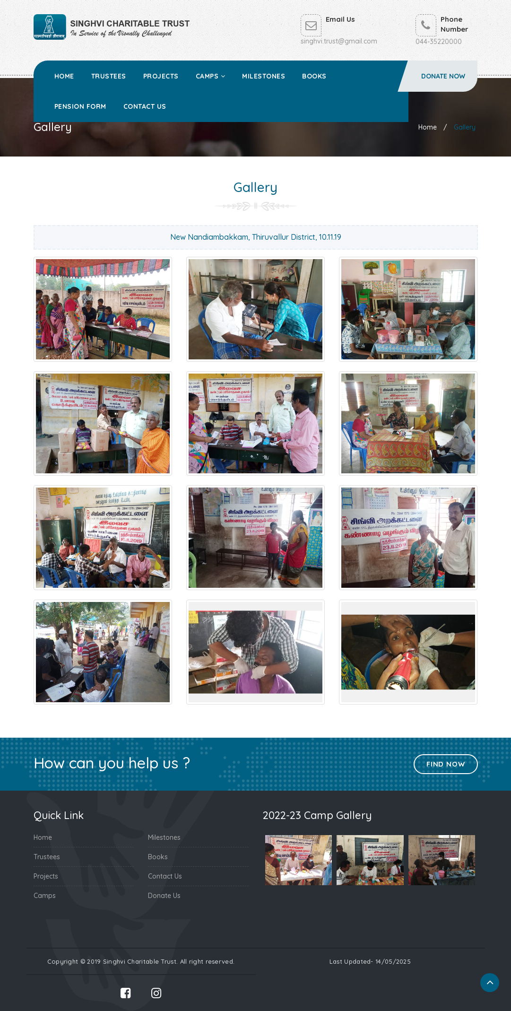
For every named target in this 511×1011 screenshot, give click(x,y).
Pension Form (80, 106)
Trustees (108, 76)
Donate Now (443, 76)
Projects (161, 76)
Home (64, 76)
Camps (210, 76)
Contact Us (144, 106)
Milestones (263, 76)
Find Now (445, 763)
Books (314, 76)
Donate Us (164, 895)
